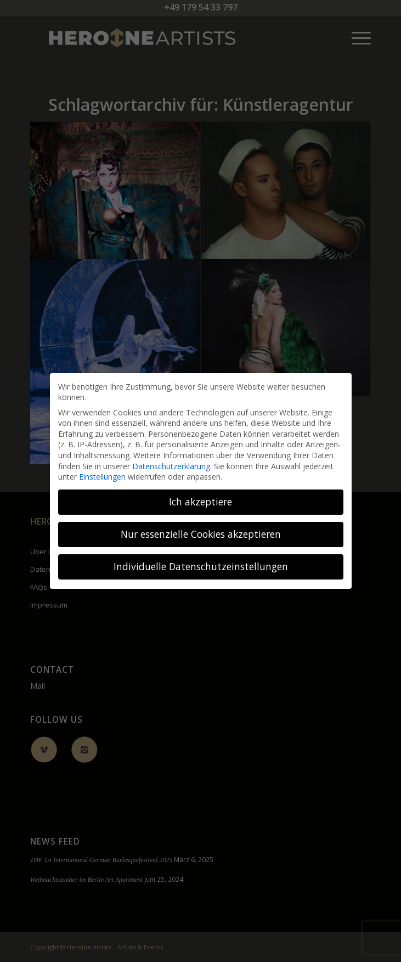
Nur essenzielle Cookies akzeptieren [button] (201, 534)
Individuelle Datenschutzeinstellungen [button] (201, 566)
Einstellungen (102, 476)
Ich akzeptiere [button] (200, 501)
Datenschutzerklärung (171, 466)
